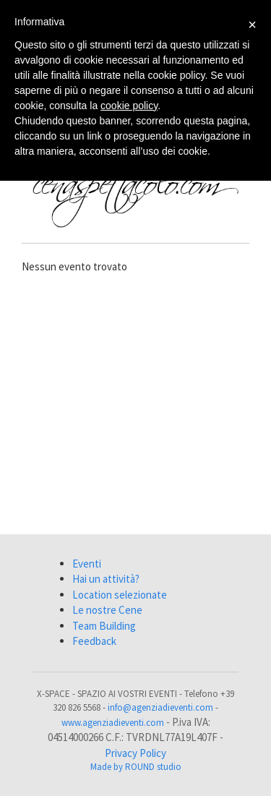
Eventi (86, 563)
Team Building (104, 626)
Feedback (94, 641)
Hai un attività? (105, 579)
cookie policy (129, 105)
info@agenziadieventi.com (160, 707)
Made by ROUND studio (135, 767)
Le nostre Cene (107, 610)
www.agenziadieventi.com (112, 722)
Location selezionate (119, 595)
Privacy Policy (135, 753)
